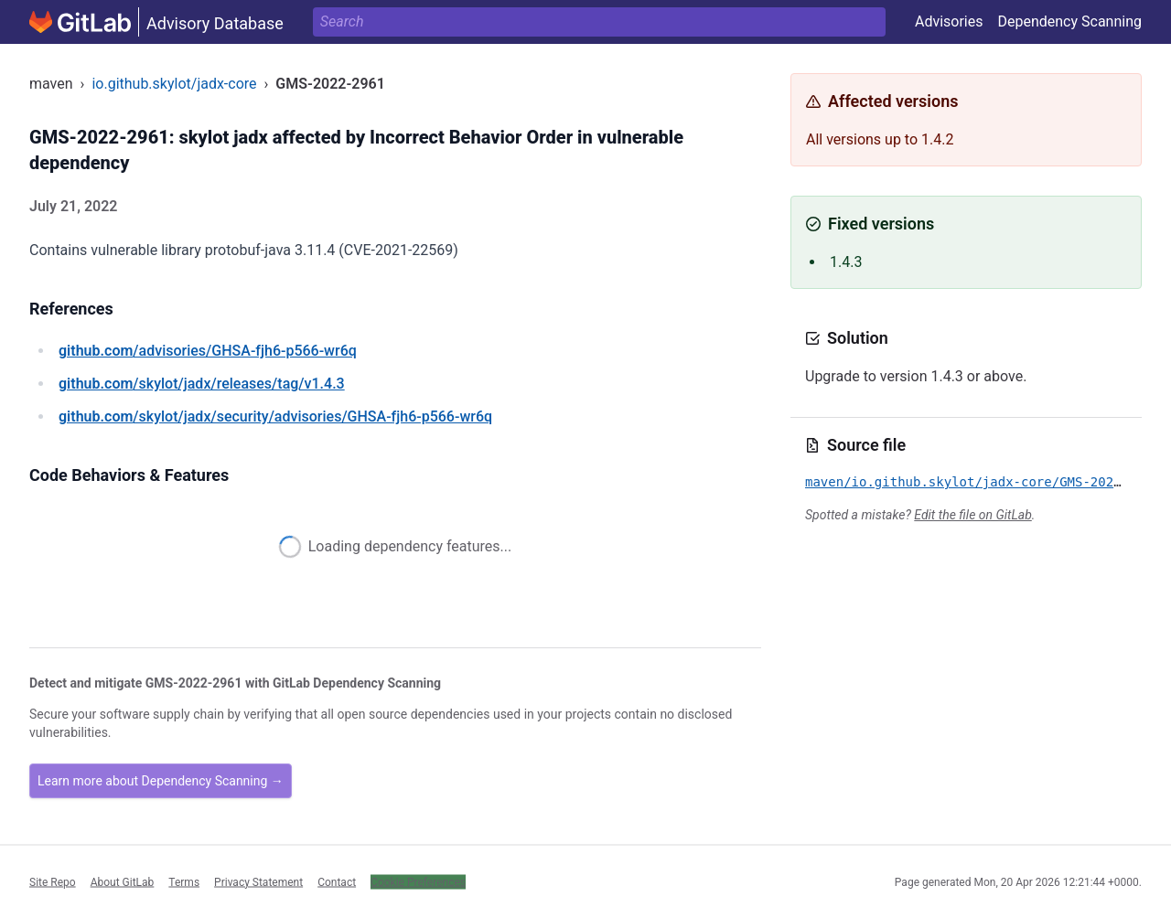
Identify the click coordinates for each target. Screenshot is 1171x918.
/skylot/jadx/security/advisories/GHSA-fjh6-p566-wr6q (275, 416)
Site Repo (52, 881)
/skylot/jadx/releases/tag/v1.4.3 (202, 383)
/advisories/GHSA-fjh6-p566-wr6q (208, 350)
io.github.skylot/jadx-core (173, 83)
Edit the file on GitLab (972, 514)
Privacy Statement (258, 881)
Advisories (949, 21)
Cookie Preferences (418, 881)
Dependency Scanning (1069, 21)
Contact (336, 881)
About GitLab (123, 881)
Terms (183, 881)
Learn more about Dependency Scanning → (161, 781)
